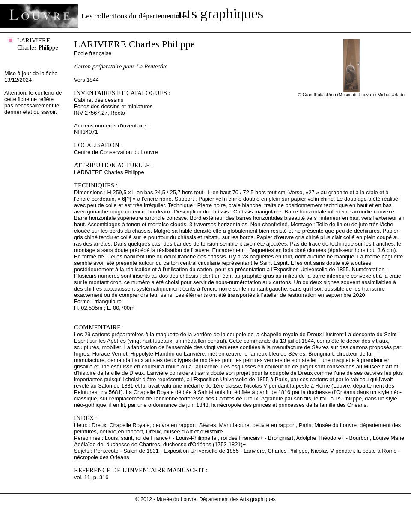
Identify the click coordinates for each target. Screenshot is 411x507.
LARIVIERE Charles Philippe (37, 44)
